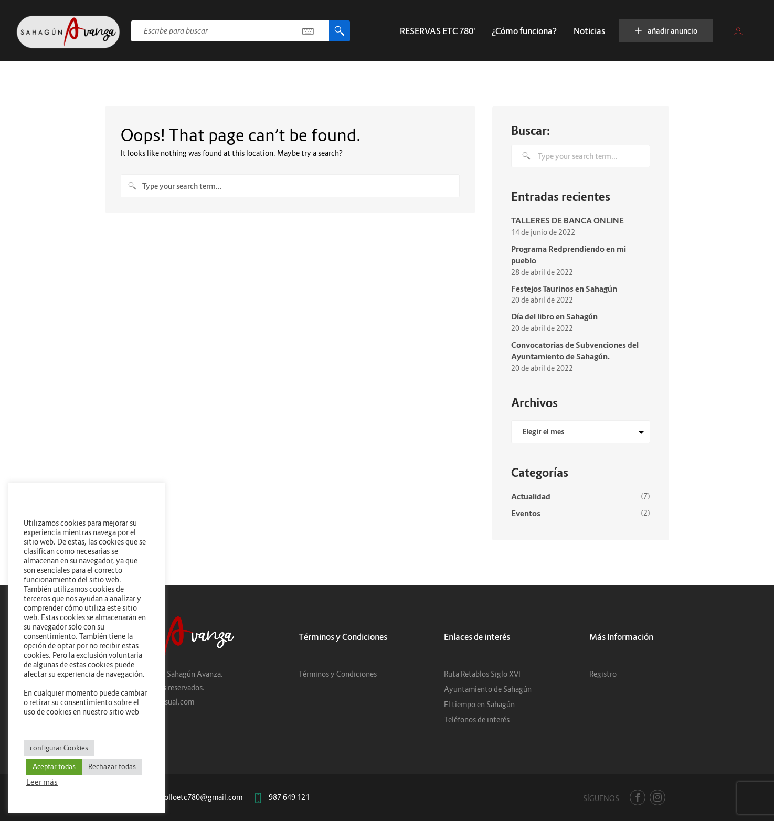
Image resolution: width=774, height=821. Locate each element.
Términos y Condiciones (338, 673)
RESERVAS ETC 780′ (437, 31)
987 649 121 (289, 797)
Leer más (42, 781)
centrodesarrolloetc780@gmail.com (182, 797)
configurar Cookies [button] (59, 747)
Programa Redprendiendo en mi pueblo (568, 254)
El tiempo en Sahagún (479, 704)
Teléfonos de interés (477, 719)
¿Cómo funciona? (524, 31)
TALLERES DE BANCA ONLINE (567, 220)
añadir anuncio (665, 30)
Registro (603, 673)
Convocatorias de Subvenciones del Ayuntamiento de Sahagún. (575, 350)
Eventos (525, 513)
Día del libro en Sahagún (554, 316)
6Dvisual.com (172, 701)
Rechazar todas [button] (112, 766)
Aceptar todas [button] (54, 766)
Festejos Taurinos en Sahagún (564, 288)
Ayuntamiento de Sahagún (488, 689)
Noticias (589, 31)
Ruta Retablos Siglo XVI (482, 673)
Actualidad (530, 496)
